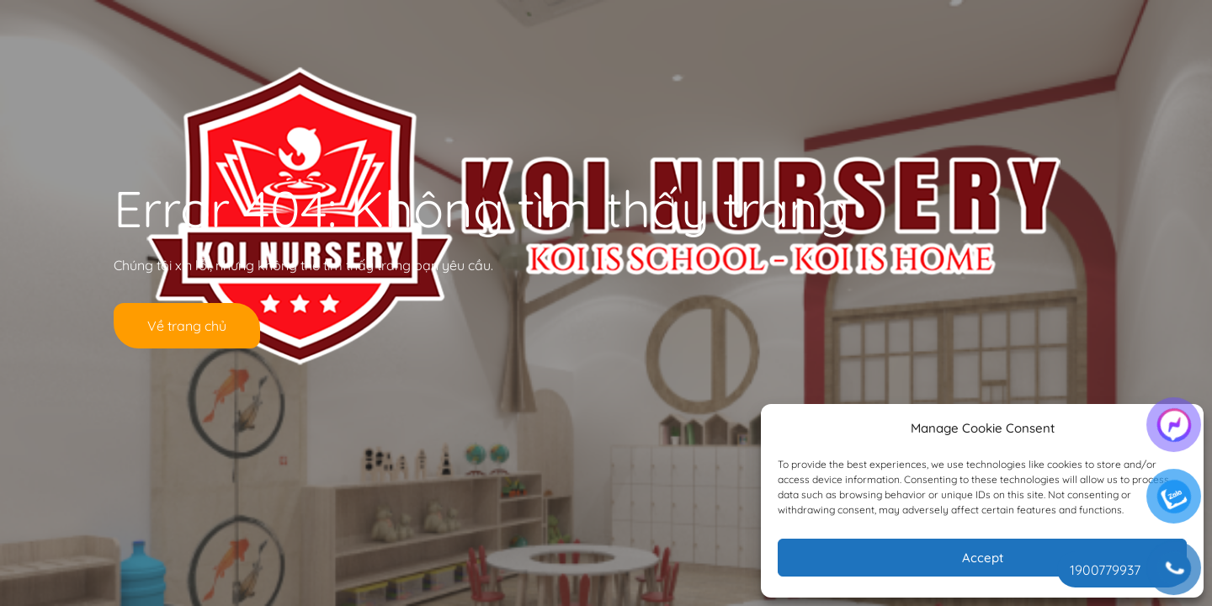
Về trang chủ (186, 325)
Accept (982, 558)
